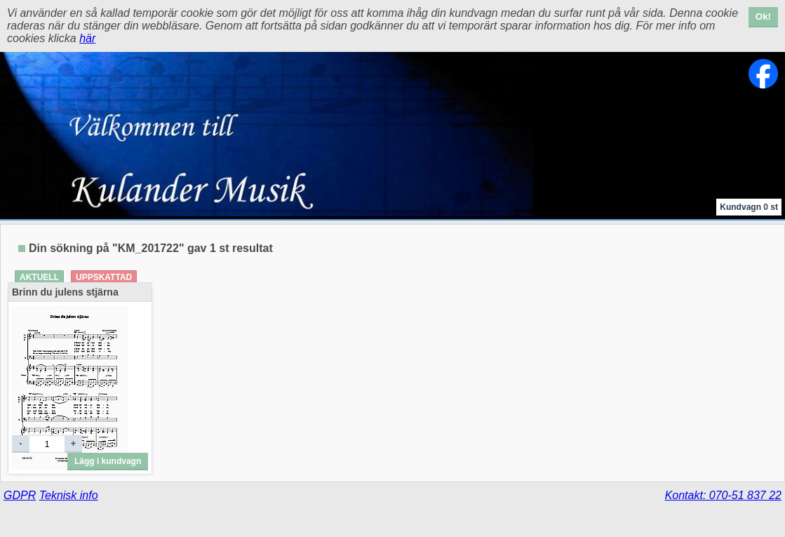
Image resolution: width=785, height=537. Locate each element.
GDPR (20, 495)
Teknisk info (68, 495)
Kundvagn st (749, 207)
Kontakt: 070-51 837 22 (723, 495)
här (87, 38)
